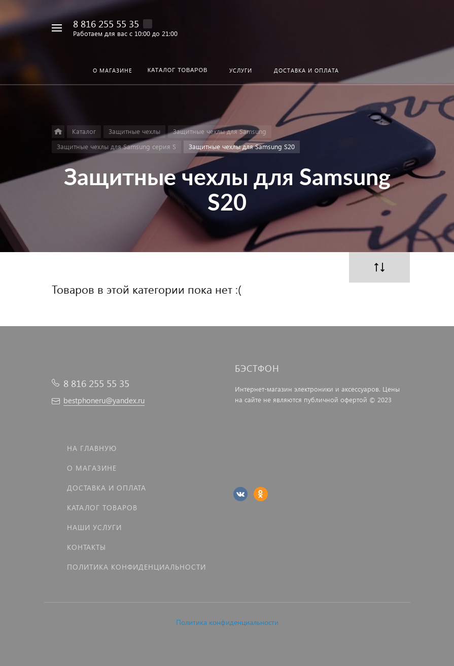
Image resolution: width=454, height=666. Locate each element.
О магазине (92, 468)
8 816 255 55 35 (106, 23)
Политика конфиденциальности (227, 622)
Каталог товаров (102, 507)
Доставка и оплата (106, 488)
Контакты (86, 547)
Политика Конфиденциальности (136, 567)
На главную (92, 448)
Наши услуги (94, 527)
